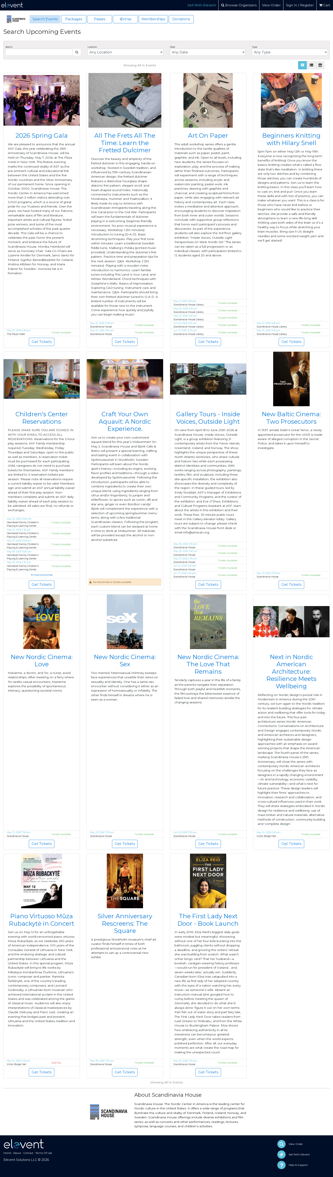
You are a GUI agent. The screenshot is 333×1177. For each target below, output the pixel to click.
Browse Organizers (239, 5)
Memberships (153, 19)
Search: (9, 47)
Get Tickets (42, 342)
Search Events (45, 19)
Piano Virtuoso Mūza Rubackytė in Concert (41, 919)
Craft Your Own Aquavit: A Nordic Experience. (125, 421)
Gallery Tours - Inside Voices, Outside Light (208, 417)
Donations (181, 19)
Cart (324, 5)
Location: (92, 47)
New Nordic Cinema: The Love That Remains (208, 664)
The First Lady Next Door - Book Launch (208, 919)
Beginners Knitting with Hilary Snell (291, 139)
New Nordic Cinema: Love (41, 660)
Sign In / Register (300, 5)
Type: (254, 47)
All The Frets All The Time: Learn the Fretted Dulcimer (124, 143)
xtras (125, 19)
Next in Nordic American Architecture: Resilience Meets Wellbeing (291, 671)
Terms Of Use (43, 1153)
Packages (73, 19)
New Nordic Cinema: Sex (125, 660)
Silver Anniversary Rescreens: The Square (125, 923)
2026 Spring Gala (42, 135)
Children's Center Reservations (42, 417)
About (17, 1153)
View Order (271, 5)
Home (7, 1153)
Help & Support (298, 1165)
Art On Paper (208, 135)
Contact (28, 1153)
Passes (99, 19)
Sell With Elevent (202, 5)
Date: (172, 47)
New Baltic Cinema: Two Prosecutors (291, 417)
